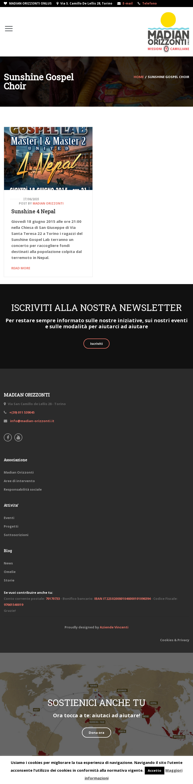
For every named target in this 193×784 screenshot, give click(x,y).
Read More (20, 268)
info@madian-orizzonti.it (31, 421)
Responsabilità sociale (23, 489)
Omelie (10, 571)
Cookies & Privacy (174, 640)
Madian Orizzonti (48, 203)
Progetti (11, 526)
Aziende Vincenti (114, 627)
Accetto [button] (154, 770)
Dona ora (96, 732)
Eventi (9, 517)
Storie (9, 580)
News (8, 563)
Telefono (149, 3)
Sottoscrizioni (16, 535)
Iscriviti (96, 343)
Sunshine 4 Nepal (33, 211)
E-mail (128, 3)
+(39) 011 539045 (21, 412)
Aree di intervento (19, 481)
